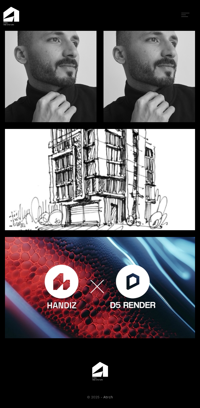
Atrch (108, 397)
